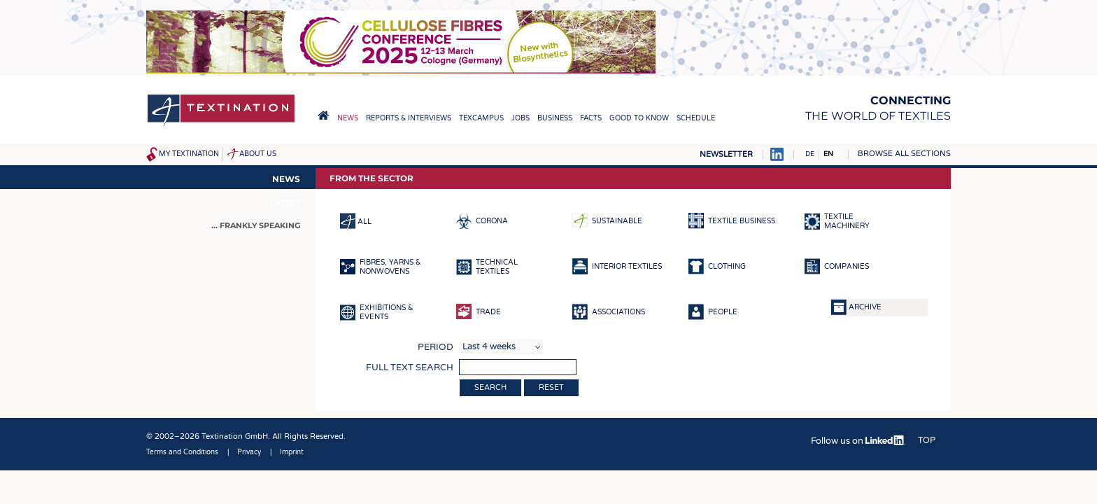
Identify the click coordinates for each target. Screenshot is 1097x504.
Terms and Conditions (182, 452)
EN (828, 154)
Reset (551, 387)
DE (809, 154)
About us (257, 154)
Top (926, 440)
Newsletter (726, 154)
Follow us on (858, 441)
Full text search (409, 367)
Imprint (292, 452)
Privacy (249, 452)
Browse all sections (904, 153)
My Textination (189, 154)
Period (435, 347)
